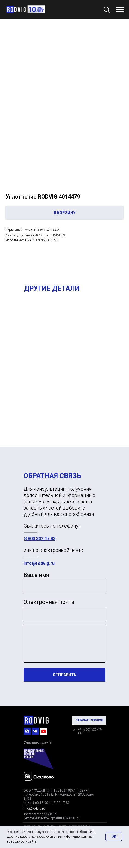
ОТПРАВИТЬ (64, 675)
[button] (106, 9)
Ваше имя (36, 575)
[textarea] (64, 644)
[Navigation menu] (120, 9)
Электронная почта (49, 602)
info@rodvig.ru (39, 563)
